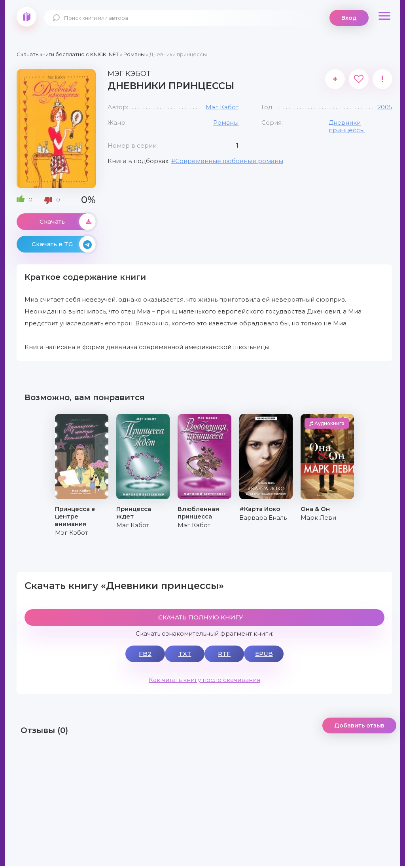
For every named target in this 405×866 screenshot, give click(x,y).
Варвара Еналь (263, 517)
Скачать (68, 221)
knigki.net (26, 17)
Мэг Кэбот (222, 107)
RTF (224, 653)
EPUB (264, 653)
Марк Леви (318, 517)
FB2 (145, 653)
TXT (184, 653)
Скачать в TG (64, 244)
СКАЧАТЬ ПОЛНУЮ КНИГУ (200, 617)
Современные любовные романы (229, 161)
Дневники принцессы (347, 126)
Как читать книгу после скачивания (204, 680)
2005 (384, 107)
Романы (225, 122)
